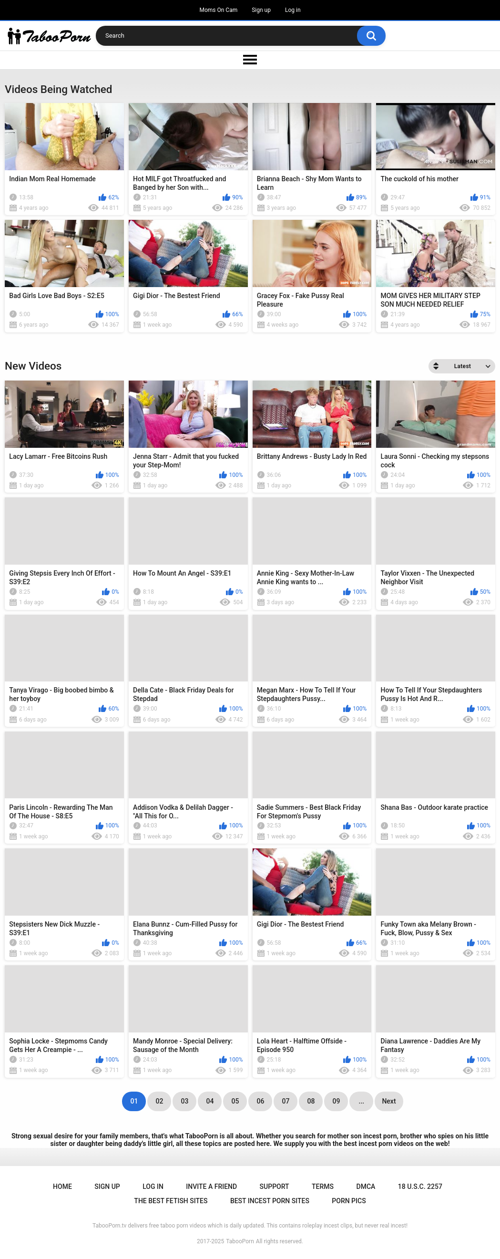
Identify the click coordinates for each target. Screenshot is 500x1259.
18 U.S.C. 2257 (420, 1186)
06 (260, 1101)
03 (184, 1101)
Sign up (261, 10)
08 (311, 1101)
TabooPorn (240, 1241)
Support (274, 1186)
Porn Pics (349, 1201)
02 (159, 1101)
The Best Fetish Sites (170, 1201)
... (362, 1101)
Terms (323, 1186)
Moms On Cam (218, 10)
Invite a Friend (211, 1186)
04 (210, 1101)
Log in (293, 10)
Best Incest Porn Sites (269, 1201)
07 (285, 1101)
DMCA (366, 1186)
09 (336, 1101)
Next (389, 1101)
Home (62, 1186)
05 (235, 1101)
